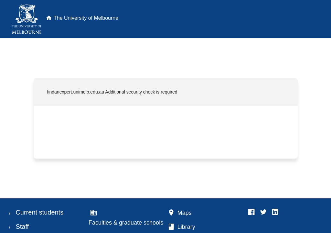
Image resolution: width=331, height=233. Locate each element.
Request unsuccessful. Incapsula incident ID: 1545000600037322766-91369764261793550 (165, 116)
